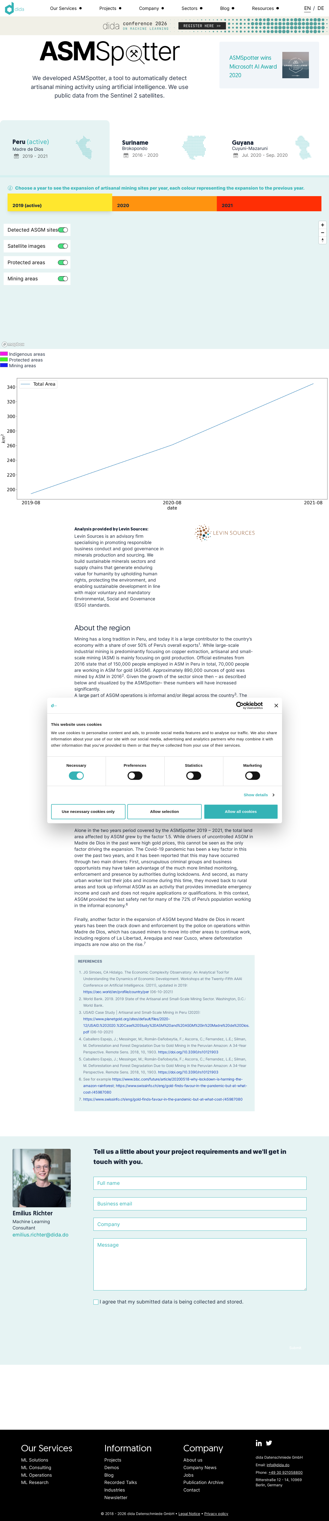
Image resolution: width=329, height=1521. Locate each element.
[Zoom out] (322, 232)
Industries (114, 1490)
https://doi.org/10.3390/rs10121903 (188, 1052)
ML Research (35, 1482)
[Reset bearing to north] (322, 240)
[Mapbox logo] (13, 344)
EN (307, 8)
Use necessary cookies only (88, 811)
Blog (108, 1475)
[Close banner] (276, 705)
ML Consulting (36, 1467)
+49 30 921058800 (285, 1472)
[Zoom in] (322, 225)
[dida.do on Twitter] (269, 1443)
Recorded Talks (120, 1482)
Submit (295, 1347)
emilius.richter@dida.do (40, 1235)
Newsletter (115, 1497)
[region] (164, 284)
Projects (112, 1460)
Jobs (188, 1475)
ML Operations (36, 1475)
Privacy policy (216, 1513)
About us (192, 1460)
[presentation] (133, 1323)
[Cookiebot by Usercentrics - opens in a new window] (240, 705)
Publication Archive (203, 1482)
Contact (191, 1490)
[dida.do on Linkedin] (259, 1443)
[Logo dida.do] (14, 8)
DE (321, 8)
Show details (256, 795)
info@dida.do (278, 1465)
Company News (200, 1467)
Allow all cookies (241, 811)
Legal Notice (189, 1513)
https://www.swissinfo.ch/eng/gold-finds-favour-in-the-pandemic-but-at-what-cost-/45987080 (162, 1099)
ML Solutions (34, 1460)
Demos (111, 1467)
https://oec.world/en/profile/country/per (116, 991)
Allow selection (164, 811)
